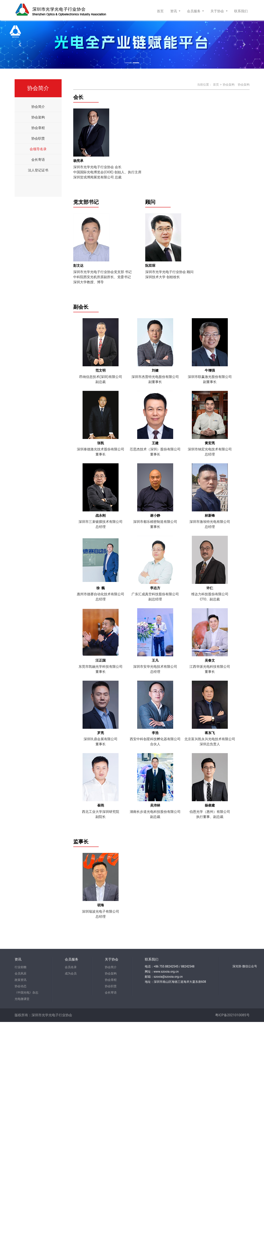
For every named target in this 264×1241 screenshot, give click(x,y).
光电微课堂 (22, 999)
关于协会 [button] (217, 11)
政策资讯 (20, 979)
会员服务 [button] (194, 11)
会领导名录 (38, 149)
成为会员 (71, 973)
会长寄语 (38, 160)
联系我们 (241, 11)
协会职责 (38, 138)
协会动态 (20, 986)
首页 (161, 10)
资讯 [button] (174, 11)
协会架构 (38, 117)
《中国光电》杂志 (26, 992)
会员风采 (20, 973)
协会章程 (38, 128)
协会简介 (38, 107)
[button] (20, 44)
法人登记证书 (38, 170)
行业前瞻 (20, 967)
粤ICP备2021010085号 (232, 1015)
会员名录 (71, 967)
